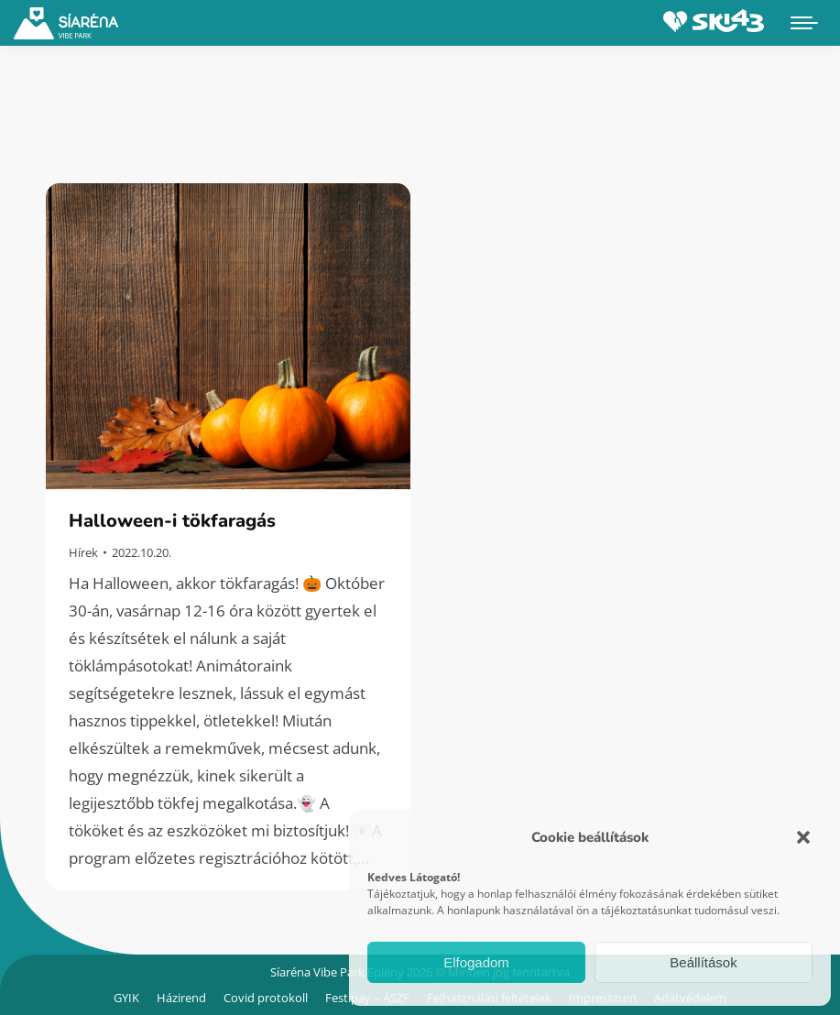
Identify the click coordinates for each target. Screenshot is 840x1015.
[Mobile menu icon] (804, 22)
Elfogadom (476, 962)
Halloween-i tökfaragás (172, 520)
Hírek (83, 552)
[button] (803, 837)
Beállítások (703, 962)
